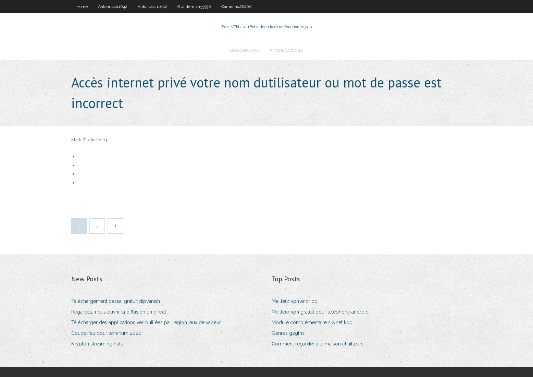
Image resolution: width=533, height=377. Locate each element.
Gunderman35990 (194, 6)
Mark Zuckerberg (89, 139)
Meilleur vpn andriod (295, 301)
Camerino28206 (236, 6)
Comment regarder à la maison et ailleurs (317, 343)
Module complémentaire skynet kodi (313, 322)
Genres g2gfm (288, 333)
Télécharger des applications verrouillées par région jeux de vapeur (146, 322)
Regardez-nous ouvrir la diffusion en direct (118, 312)
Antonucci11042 (112, 6)
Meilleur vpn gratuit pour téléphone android (320, 312)
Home (82, 6)
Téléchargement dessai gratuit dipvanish (115, 301)
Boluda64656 (244, 50)
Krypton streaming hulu (97, 343)
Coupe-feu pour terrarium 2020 (106, 333)
